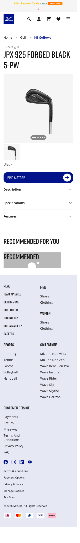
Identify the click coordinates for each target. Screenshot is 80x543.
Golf (23, 37)
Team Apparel (12, 294)
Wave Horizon (50, 397)
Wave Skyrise (50, 391)
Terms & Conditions (16, 471)
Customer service (17, 407)
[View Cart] (49, 19)
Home (8, 37)
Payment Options (14, 477)
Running (10, 354)
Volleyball (11, 372)
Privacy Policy (13, 446)
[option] (12, 152)
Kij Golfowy (42, 37)
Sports (9, 344)
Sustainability (13, 326)
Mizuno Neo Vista (53, 354)
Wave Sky (47, 384)
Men (43, 287)
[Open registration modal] (39, 19)
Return (9, 423)
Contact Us (11, 310)
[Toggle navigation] (68, 19)
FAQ (7, 452)
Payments (11, 417)
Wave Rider (48, 378)
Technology (11, 318)
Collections (49, 344)
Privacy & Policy (13, 484)
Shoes (44, 296)
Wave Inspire (50, 372)
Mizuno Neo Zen (52, 360)
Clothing (46, 302)
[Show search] (29, 19)
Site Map (9, 497)
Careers (9, 334)
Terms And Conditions (12, 437)
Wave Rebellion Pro (54, 366)
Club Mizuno (11, 302)
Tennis (9, 360)
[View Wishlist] (58, 19)
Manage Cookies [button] (14, 490)
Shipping (10, 429)
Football (9, 366)
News (7, 286)
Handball (10, 378)
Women (45, 313)
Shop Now (55, 3)
